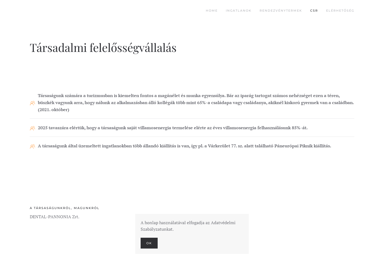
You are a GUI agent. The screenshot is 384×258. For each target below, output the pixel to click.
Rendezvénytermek (281, 10)
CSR (314, 10)
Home (212, 10)
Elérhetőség (340, 10)
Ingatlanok (238, 10)
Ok (149, 243)
